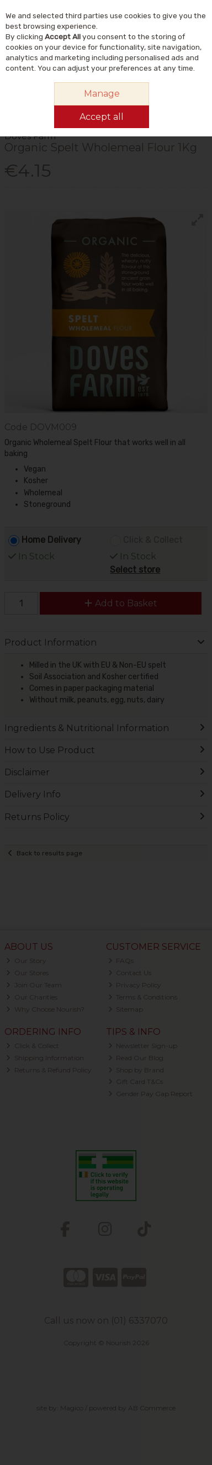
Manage (102, 93)
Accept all (102, 117)
